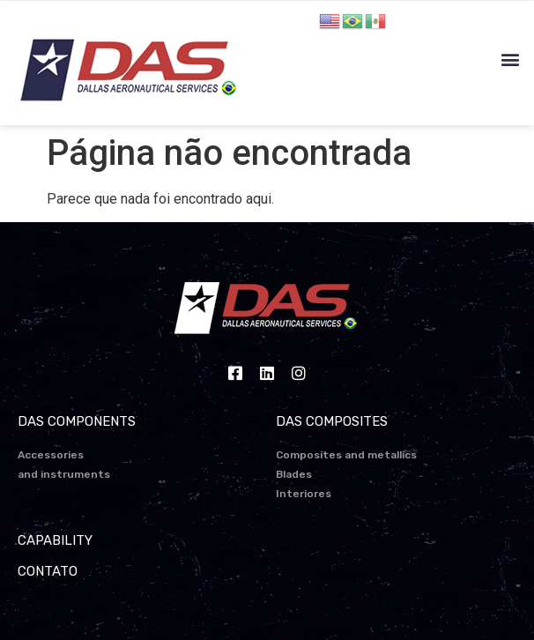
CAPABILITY (55, 540)
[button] (510, 59)
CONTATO (48, 571)
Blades (294, 474)
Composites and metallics (346, 455)
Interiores (303, 493)
